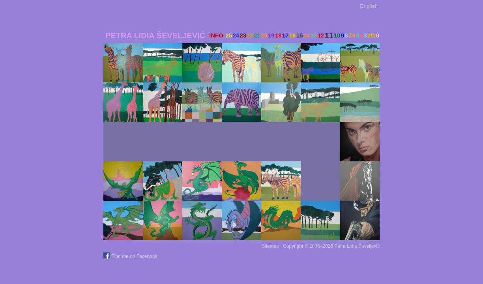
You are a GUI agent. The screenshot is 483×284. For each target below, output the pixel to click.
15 (299, 35)
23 (243, 35)
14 (306, 35)
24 (235, 35)
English (369, 6)
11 (328, 35)
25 (228, 35)
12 (320, 35)
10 (337, 35)
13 (314, 35)
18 (278, 35)
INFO (216, 35)
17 (285, 35)
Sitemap (270, 246)
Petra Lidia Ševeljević (155, 35)
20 (264, 35)
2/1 (371, 35)
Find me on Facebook (131, 256)
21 (257, 35)
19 (271, 35)
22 (250, 35)
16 (292, 35)
